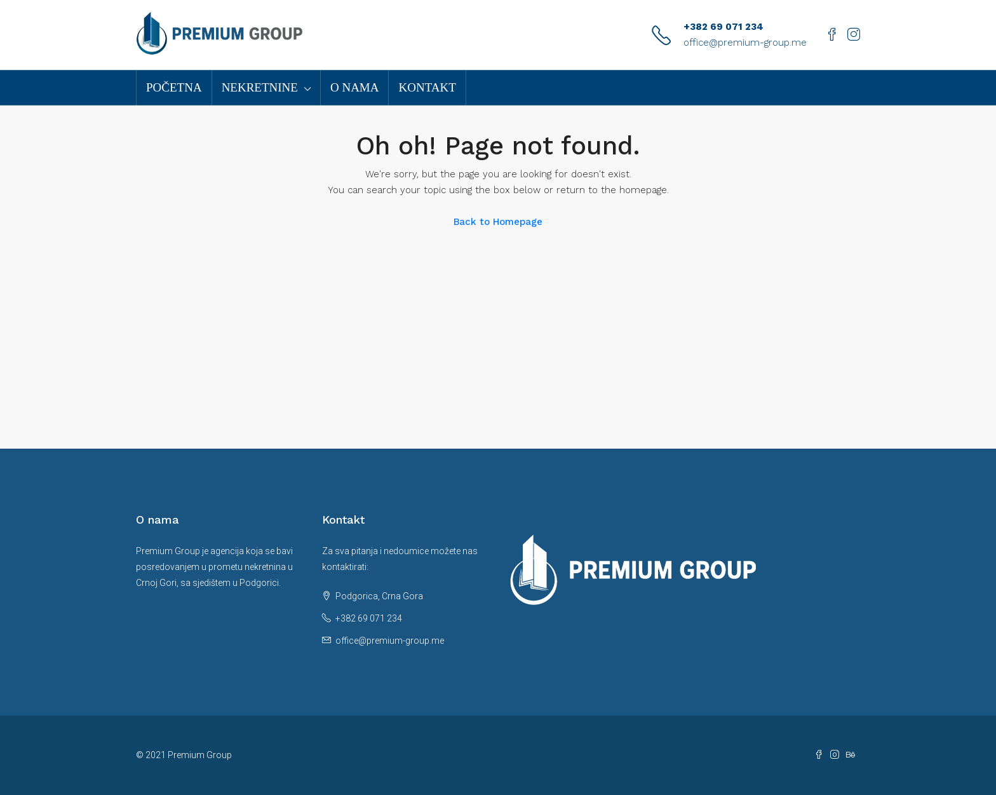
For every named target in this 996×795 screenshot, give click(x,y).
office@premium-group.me (745, 42)
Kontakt (426, 87)
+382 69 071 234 (723, 26)
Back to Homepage (498, 222)
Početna (174, 87)
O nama (354, 87)
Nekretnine (260, 87)
